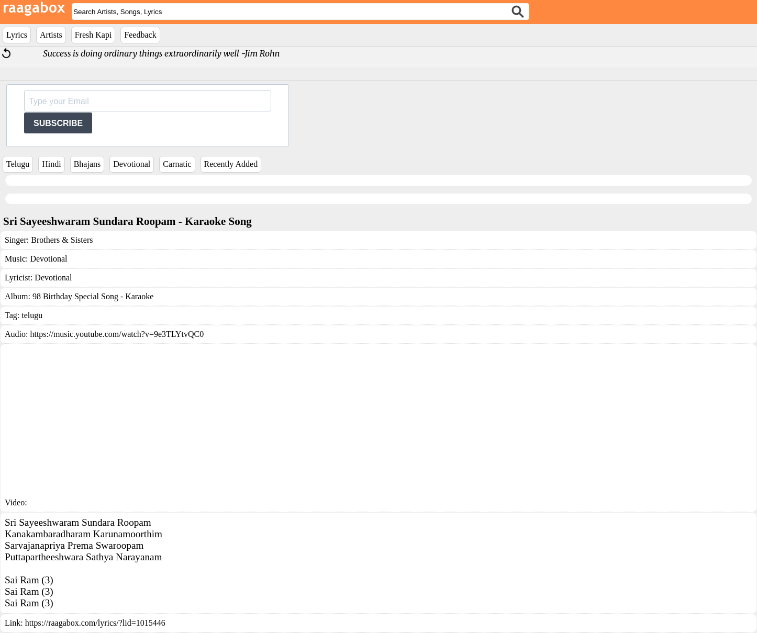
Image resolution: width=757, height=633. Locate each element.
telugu (31, 315)
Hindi (51, 164)
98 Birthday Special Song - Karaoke (93, 296)
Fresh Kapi (93, 34)
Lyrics (16, 34)
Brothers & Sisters (62, 239)
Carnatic (177, 164)
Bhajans (87, 164)
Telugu (17, 164)
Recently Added (231, 164)
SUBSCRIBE (58, 123)
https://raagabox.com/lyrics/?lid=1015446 (95, 622)
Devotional (131, 164)
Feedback (140, 34)
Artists (51, 34)
